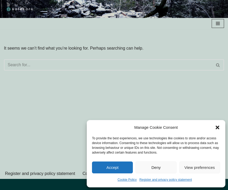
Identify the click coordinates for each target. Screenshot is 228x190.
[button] (217, 127)
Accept (112, 167)
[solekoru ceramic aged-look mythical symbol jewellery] (20, 9)
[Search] (108, 64)
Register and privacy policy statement (165, 180)
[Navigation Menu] (218, 23)
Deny (156, 167)
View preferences (200, 167)
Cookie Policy (127, 180)
